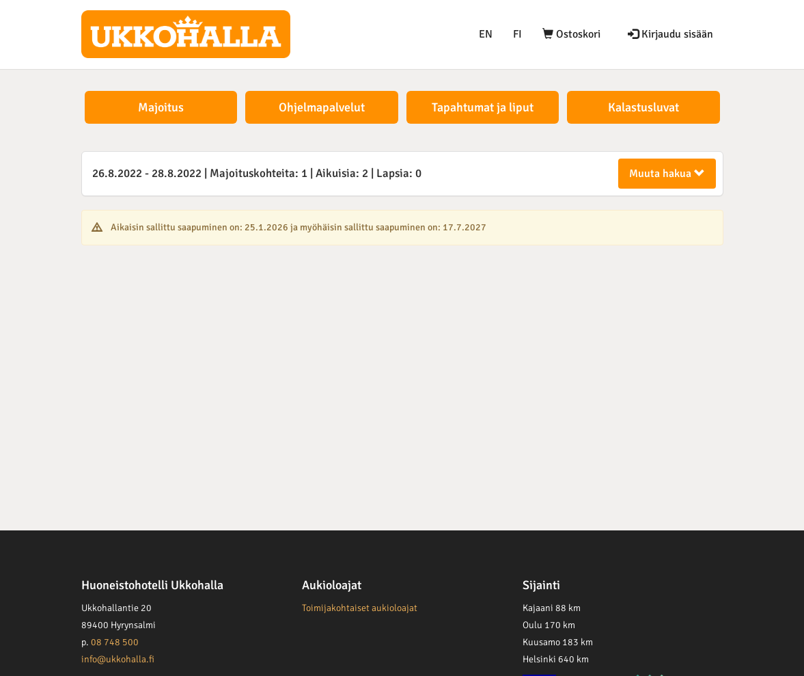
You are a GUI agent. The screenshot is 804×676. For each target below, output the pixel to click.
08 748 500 (115, 642)
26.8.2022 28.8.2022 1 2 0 (256, 173)
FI (517, 34)
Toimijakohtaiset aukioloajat (359, 608)
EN (486, 34)
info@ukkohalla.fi (117, 659)
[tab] (402, 173)
